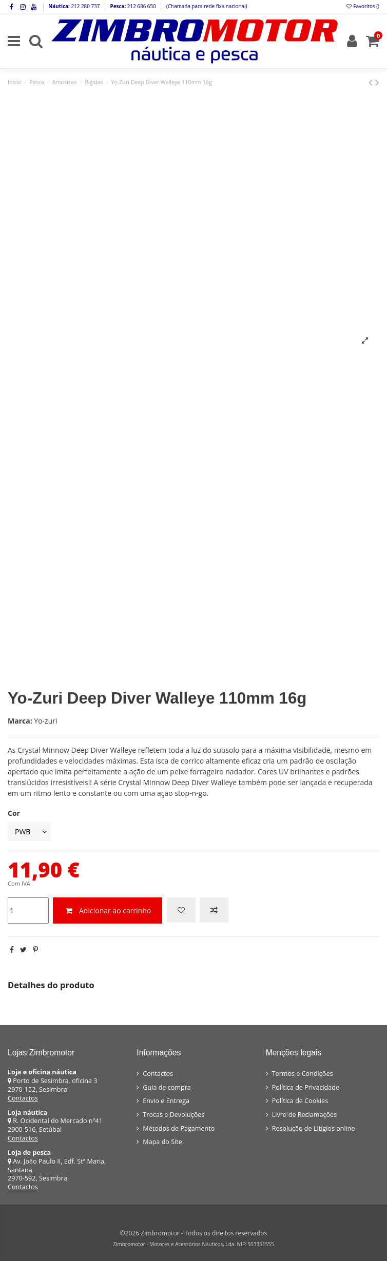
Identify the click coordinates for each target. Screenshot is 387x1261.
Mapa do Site (162, 1141)
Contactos (23, 1098)
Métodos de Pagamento (179, 1128)
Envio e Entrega (166, 1100)
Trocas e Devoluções (173, 1114)
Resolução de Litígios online (313, 1128)
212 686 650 (141, 6)
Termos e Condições (302, 1073)
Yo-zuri (45, 721)
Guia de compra (167, 1087)
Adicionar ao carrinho (107, 910)
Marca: (20, 721)
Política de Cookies (300, 1100)
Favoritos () (362, 6)
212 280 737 (85, 6)
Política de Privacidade (305, 1087)
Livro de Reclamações (304, 1114)
